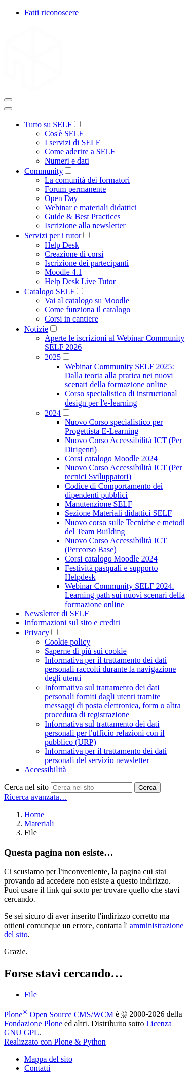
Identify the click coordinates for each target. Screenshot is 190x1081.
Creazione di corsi (74, 254)
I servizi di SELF (72, 142)
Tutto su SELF (48, 124)
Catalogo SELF (49, 291)
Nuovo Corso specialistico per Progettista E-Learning (114, 426)
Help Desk (62, 245)
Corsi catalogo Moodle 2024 (111, 458)
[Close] (8, 108)
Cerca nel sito (26, 787)
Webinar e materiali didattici (91, 207)
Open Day (61, 198)
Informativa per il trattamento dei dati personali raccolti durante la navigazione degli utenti (110, 669)
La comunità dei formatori (87, 180)
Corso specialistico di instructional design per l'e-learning (121, 398)
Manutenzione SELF (98, 504)
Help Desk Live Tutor (80, 281)
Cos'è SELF (64, 133)
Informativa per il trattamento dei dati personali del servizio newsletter (106, 756)
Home (34, 814)
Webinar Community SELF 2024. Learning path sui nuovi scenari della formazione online (125, 595)
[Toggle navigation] (8, 99)
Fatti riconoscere (51, 12)
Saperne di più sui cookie (86, 651)
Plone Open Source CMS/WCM (58, 1014)
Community (43, 171)
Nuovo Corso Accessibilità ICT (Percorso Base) (116, 545)
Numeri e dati (67, 160)
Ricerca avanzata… (35, 797)
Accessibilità (45, 769)
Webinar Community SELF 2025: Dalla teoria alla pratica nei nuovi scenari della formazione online (119, 375)
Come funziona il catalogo (87, 309)
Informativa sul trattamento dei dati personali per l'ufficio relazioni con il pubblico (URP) (105, 732)
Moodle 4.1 (63, 272)
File (30, 994)
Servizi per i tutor (52, 235)
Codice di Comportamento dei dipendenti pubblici (114, 490)
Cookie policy (67, 641)
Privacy (36, 632)
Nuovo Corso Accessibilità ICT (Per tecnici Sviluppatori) (123, 472)
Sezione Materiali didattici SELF (118, 513)
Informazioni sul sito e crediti (72, 622)
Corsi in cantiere (71, 318)
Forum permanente (75, 189)
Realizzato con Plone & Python (55, 1041)
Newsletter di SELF (56, 613)
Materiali (39, 823)
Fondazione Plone (33, 1023)
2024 (53, 413)
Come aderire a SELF (80, 151)
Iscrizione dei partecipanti (87, 263)
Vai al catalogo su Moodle (87, 300)
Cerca (147, 787)
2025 (53, 357)
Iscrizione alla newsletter (85, 225)
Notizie (36, 329)
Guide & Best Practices (83, 216)
